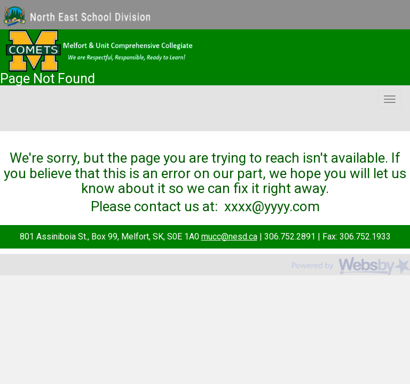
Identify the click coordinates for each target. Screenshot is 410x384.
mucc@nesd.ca (229, 236)
